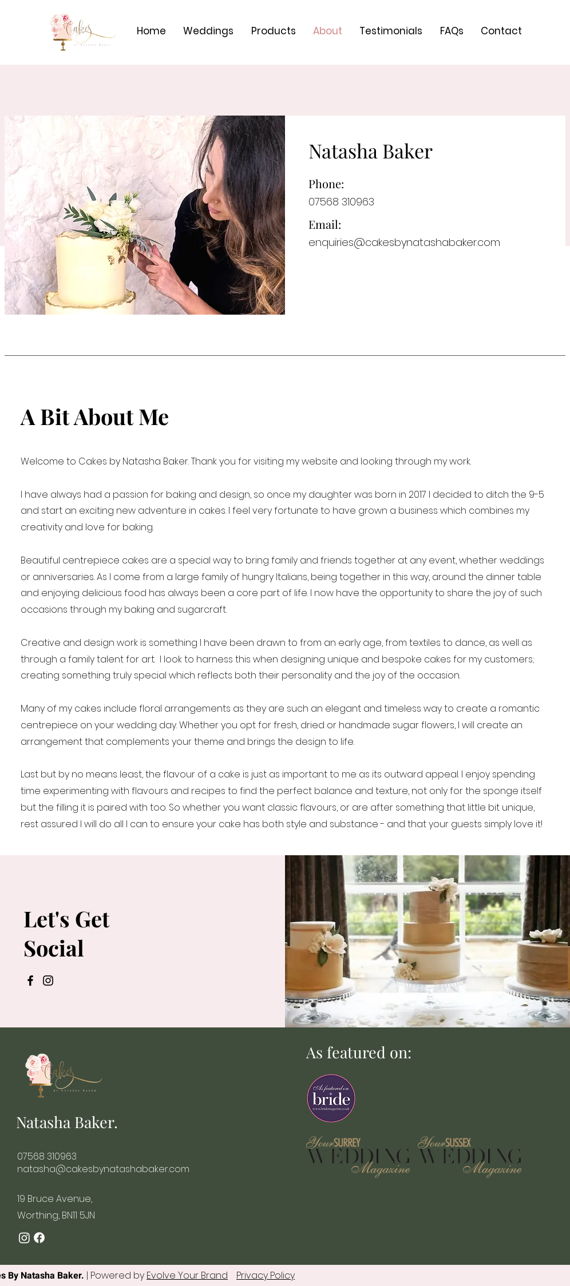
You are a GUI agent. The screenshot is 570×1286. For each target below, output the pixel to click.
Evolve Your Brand (187, 1275)
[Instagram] (48, 980)
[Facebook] (30, 980)
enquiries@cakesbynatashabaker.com (404, 242)
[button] (208, 31)
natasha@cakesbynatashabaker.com (103, 1169)
